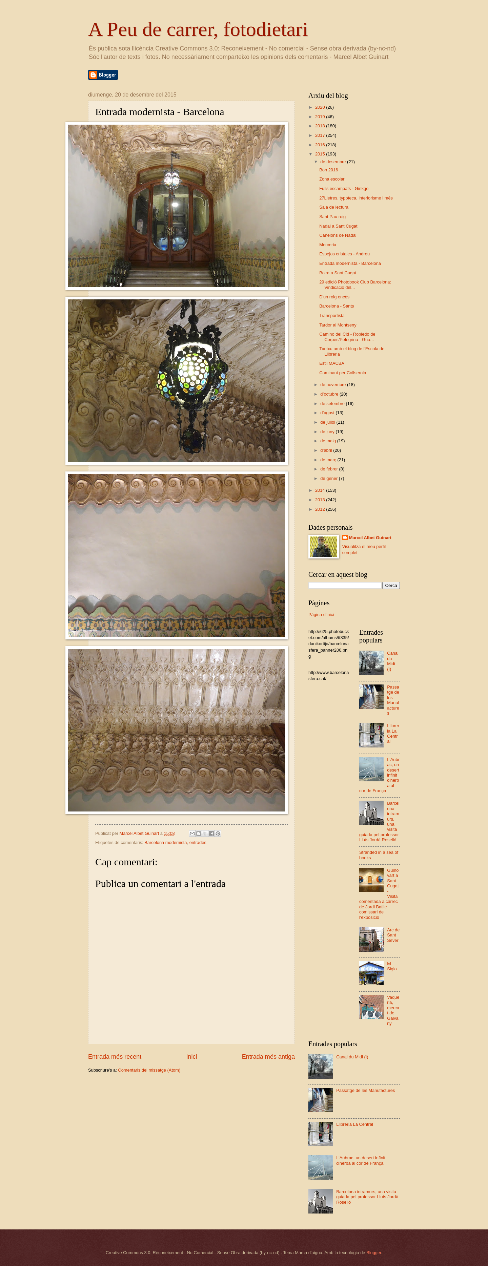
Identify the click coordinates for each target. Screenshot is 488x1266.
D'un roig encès (334, 296)
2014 (320, 490)
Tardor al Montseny (338, 325)
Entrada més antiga (268, 1056)
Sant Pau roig (332, 216)
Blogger (373, 1252)
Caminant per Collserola (342, 372)
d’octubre (330, 394)
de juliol (328, 422)
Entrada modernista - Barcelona (350, 263)
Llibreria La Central (393, 733)
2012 (320, 509)
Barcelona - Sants (336, 306)
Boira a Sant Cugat (337, 272)
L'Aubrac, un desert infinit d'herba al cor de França (360, 1160)
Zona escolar (331, 179)
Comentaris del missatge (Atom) (149, 1070)
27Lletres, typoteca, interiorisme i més (356, 198)
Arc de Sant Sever (393, 935)
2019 (320, 116)
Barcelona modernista (165, 842)
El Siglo (392, 966)
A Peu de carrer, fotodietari (198, 29)
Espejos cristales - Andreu (344, 253)
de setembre (333, 403)
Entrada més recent (114, 1056)
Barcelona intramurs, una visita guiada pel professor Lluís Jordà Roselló (367, 1197)
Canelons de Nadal (338, 235)
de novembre (333, 384)
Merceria (327, 244)
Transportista (332, 315)
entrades (197, 842)
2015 (320, 153)
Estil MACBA (331, 363)
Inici (191, 1056)
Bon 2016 (328, 169)
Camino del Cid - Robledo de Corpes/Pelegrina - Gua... (347, 337)
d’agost (328, 412)
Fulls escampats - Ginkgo (343, 188)
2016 (320, 144)
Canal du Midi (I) (393, 661)
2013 (320, 499)
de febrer (329, 468)
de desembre (333, 161)
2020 (320, 107)
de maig (328, 440)
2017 (320, 135)
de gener (329, 478)
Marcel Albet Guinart (370, 537)
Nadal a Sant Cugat (338, 226)
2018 (320, 125)
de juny (328, 431)
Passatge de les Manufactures (393, 700)
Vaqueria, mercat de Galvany (393, 1010)
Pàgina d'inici (321, 614)
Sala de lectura (333, 207)
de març (328, 459)
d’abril (326, 450)
